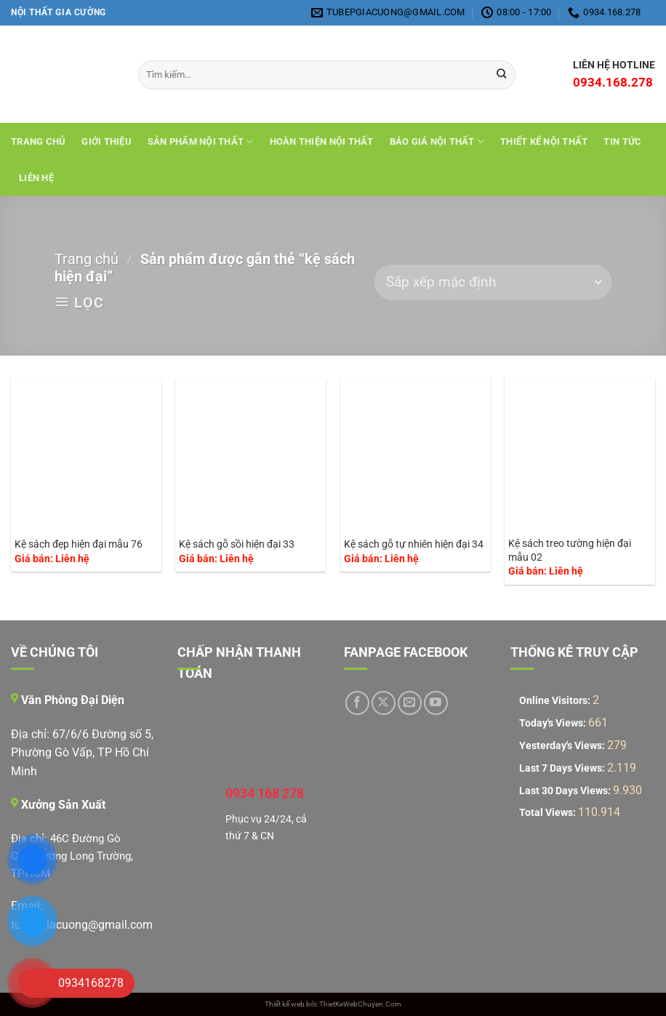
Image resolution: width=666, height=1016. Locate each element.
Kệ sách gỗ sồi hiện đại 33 (236, 544)
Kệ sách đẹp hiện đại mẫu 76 (79, 544)
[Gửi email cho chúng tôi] (410, 703)
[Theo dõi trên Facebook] (357, 703)
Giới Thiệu (106, 141)
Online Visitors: (556, 701)
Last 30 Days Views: (566, 791)
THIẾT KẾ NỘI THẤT (543, 141)
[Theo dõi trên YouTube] (436, 703)
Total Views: (548, 813)
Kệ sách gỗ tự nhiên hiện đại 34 (414, 544)
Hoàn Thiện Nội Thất (322, 141)
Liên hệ (36, 177)
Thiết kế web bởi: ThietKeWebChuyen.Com (333, 1004)
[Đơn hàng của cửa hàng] (492, 282)
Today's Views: (553, 723)
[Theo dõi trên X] (384, 703)
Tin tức (622, 141)
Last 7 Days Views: (563, 768)
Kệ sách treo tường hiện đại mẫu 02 (569, 550)
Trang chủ (38, 141)
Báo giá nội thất (437, 141)
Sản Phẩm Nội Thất (201, 141)
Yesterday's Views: (563, 746)
